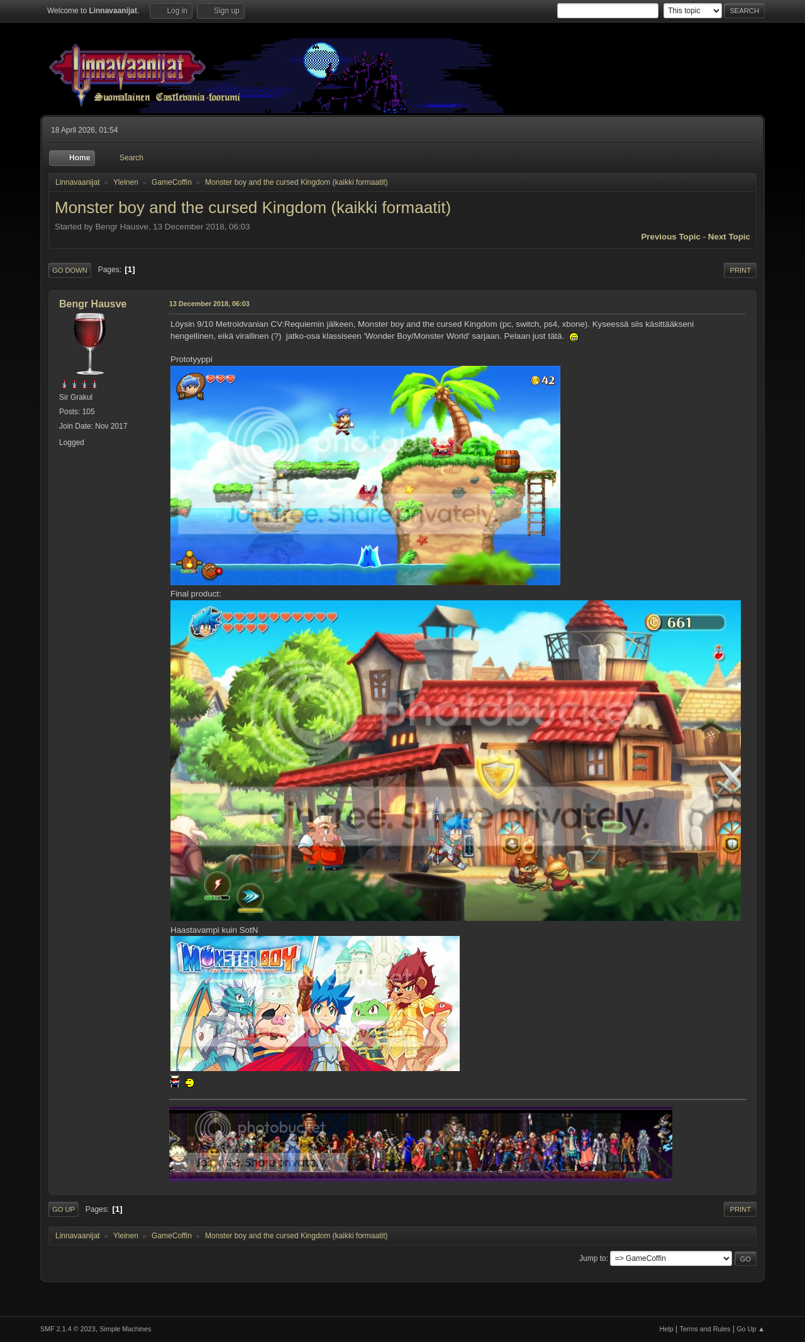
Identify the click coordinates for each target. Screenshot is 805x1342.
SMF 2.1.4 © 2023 (68, 1329)
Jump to (592, 1258)
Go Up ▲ (750, 1329)
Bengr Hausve (93, 304)
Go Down (69, 270)
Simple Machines (125, 1329)
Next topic (729, 236)
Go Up (63, 1209)
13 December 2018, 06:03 (209, 303)
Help (667, 1329)
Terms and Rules (705, 1329)
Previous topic (671, 236)
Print (740, 270)
